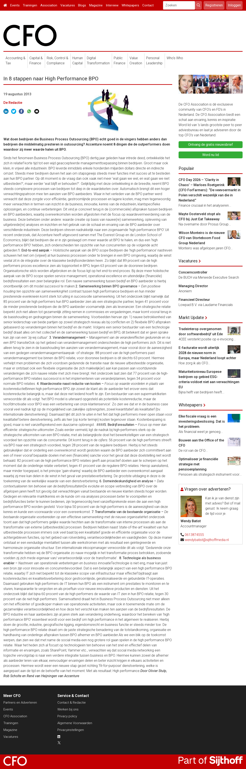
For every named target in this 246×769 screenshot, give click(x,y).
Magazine (96, 5)
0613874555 (194, 535)
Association (48, 5)
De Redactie (12, 103)
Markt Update (191, 317)
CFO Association (15, 716)
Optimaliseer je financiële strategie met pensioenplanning (198, 464)
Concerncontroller (193, 272)
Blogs (82, 5)
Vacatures (67, 5)
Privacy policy (67, 716)
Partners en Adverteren (20, 702)
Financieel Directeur (194, 300)
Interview (112, 5)
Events (15, 5)
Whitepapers (130, 5)
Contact (148, 5)
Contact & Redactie (71, 702)
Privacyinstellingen (70, 730)
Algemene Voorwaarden (74, 723)
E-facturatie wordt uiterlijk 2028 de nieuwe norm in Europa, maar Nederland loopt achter (207, 353)
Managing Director (193, 286)
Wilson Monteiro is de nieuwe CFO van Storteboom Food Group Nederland (202, 238)
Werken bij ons (68, 709)
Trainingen (30, 5)
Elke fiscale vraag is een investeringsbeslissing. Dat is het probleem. (202, 421)
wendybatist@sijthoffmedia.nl (207, 540)
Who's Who (175, 58)
